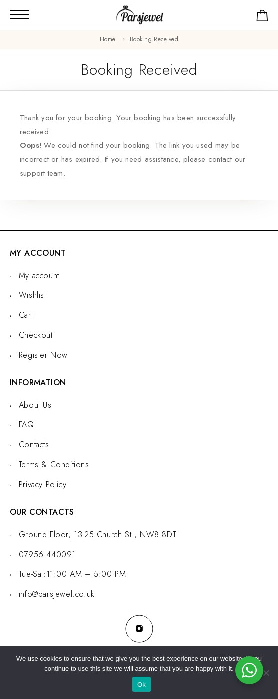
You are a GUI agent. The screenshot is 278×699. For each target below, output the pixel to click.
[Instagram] (139, 628)
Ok (141, 684)
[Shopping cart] (262, 17)
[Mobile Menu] (19, 15)
